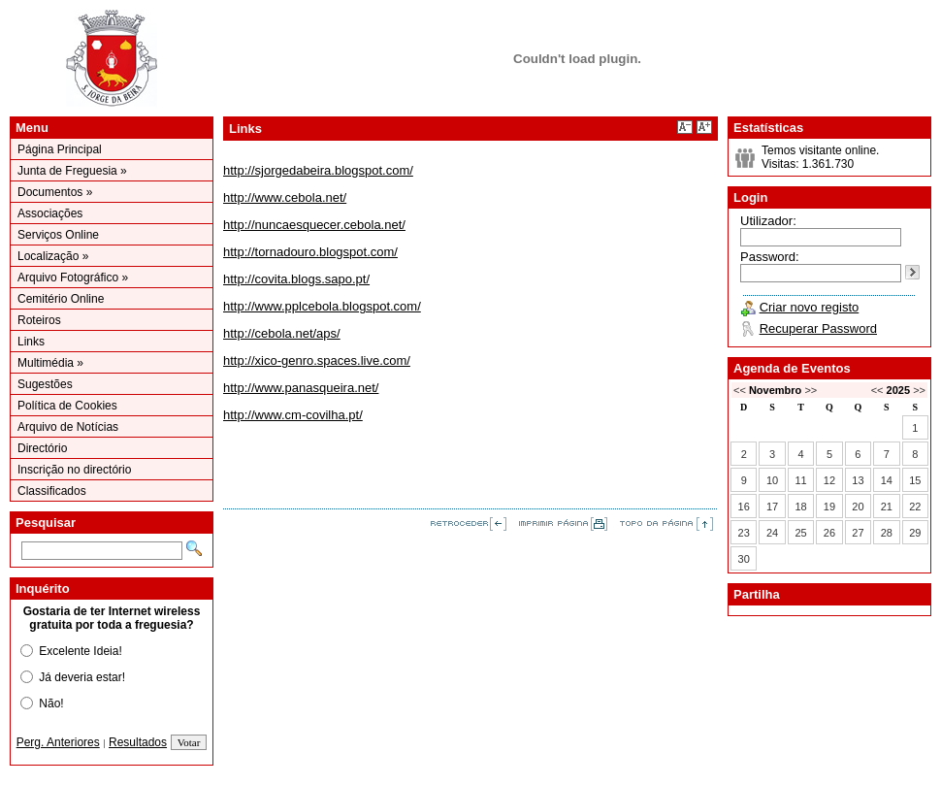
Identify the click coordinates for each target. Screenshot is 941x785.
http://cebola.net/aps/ (282, 333)
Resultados (138, 742)
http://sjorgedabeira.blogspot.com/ (318, 170)
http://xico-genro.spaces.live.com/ (316, 360)
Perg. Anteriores (58, 742)
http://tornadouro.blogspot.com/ (310, 252)
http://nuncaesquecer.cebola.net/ (314, 224)
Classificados (51, 491)
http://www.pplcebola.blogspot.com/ (322, 306)
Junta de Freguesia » (72, 171)
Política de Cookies (67, 405)
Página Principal (59, 149)
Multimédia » (50, 363)
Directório (42, 448)
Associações (49, 213)
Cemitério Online (60, 299)
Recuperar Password (818, 328)
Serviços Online (58, 235)
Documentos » (54, 192)
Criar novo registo (810, 307)
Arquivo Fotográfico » (72, 277)
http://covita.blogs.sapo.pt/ (296, 279)
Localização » (52, 256)
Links (31, 341)
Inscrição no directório (74, 469)
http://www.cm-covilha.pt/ (293, 415)
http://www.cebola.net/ (284, 197)
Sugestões (45, 384)
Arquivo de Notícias (67, 427)
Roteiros (39, 320)
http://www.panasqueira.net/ (300, 387)
